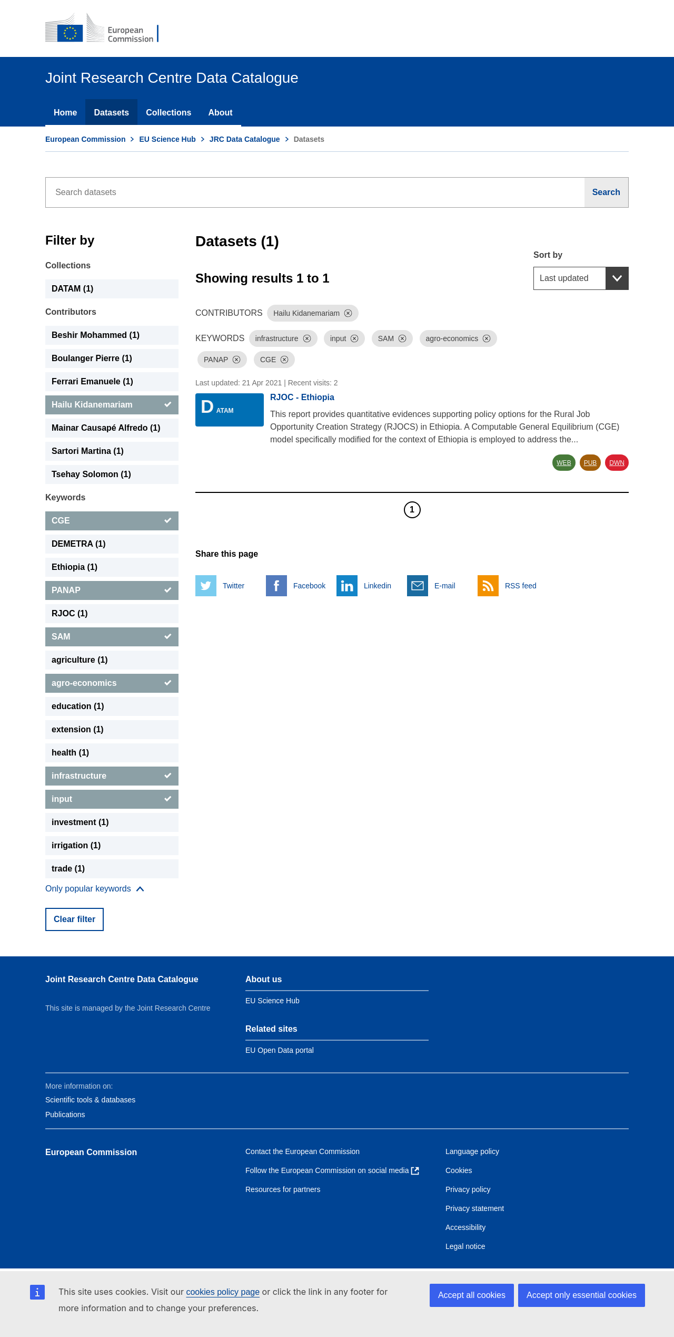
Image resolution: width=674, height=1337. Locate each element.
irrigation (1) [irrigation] (76, 845)
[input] (112, 799)
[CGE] (112, 520)
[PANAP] (112, 590)
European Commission (85, 139)
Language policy (472, 1151)
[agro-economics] (112, 683)
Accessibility (465, 1227)
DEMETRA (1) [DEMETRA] (79, 543)
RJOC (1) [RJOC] (69, 613)
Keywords (65, 497)
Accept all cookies (472, 1295)
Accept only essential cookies (582, 1295)
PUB (590, 463)
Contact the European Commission (302, 1151)
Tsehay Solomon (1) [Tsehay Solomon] (91, 474)
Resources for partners (282, 1189)
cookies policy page (223, 1291)
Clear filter (74, 919)
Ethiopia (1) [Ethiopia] (74, 567)
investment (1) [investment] (80, 822)
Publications (65, 1114)
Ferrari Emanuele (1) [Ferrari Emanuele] (92, 381)
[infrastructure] (112, 776)
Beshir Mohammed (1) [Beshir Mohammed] (96, 335)
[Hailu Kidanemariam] (112, 404)
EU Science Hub (167, 139)
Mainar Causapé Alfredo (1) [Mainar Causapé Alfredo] (106, 427)
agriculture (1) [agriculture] (80, 659)
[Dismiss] (348, 313)
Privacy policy (468, 1189)
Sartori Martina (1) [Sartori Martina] (88, 451)
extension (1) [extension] (78, 729)
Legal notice (465, 1246)
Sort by (547, 254)
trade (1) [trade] (68, 868)
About (220, 112)
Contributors (70, 311)
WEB (564, 463)
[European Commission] (109, 28)
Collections (168, 112)
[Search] (606, 192)
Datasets (111, 112)
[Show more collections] (94, 889)
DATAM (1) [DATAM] (72, 288)
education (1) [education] (78, 706)
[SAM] (112, 636)
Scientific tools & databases (90, 1100)
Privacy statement (474, 1208)
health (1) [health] (70, 752)
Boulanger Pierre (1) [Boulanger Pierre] (92, 358)
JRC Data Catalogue (245, 139)
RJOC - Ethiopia (302, 397)
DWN (617, 463)
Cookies (458, 1170)
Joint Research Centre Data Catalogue (122, 979)
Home (65, 112)
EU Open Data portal (279, 1050)
